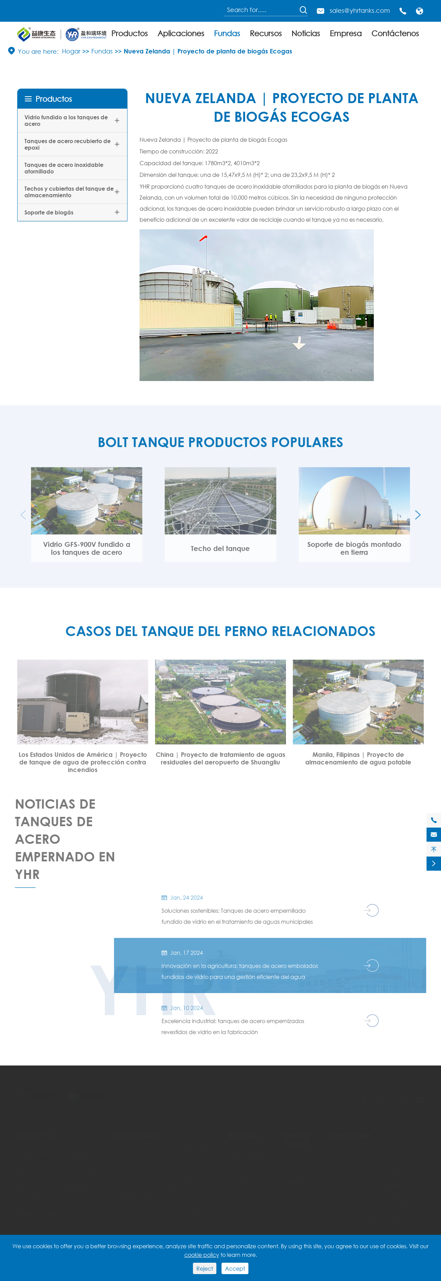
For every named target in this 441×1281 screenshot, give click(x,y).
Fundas (227, 33)
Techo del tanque (220, 553)
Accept (235, 1268)
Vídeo (236, 1188)
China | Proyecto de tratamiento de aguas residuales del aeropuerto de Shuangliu (220, 762)
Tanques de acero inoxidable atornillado (63, 167)
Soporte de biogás (48, 212)
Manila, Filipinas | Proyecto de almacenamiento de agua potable (358, 762)
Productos (129, 33)
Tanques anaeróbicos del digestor (157, 1178)
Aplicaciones (180, 33)
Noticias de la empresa (302, 1185)
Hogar (71, 51)
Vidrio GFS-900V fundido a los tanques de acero (86, 552)
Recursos (266, 33)
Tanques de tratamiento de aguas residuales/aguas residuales (158, 1193)
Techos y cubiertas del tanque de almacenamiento (69, 191)
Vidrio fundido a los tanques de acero (66, 120)
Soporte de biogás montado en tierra (354, 552)
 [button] (418, 519)
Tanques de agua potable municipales (164, 1150)
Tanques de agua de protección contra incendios (165, 1164)
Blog (290, 1170)
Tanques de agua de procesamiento (161, 1207)
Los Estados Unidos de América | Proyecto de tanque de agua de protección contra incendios (83, 766)
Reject (204, 1268)
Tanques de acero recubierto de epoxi (67, 144)
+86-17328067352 (392, 1173)
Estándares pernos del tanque (253, 1156)
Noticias (305, 33)
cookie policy (201, 1254)
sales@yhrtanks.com (360, 10)
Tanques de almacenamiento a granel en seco (168, 1221)
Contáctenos (395, 33)
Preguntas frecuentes (243, 1174)
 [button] (23, 519)
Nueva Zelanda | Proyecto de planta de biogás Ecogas (208, 51)
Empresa (346, 33)
